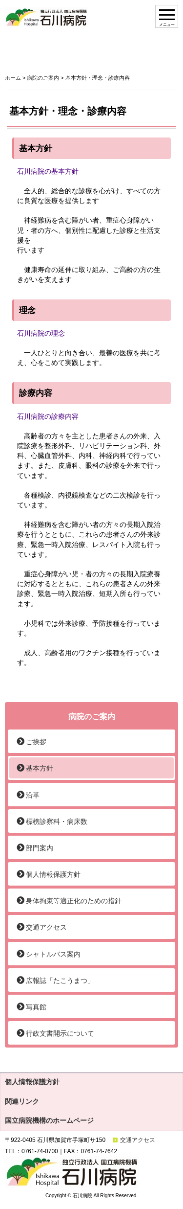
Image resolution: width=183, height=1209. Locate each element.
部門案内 (39, 848)
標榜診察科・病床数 (56, 821)
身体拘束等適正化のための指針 (74, 901)
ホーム (13, 78)
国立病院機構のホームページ (49, 1120)
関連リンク (22, 1101)
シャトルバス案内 (53, 954)
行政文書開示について (60, 1033)
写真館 (36, 1007)
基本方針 (39, 768)
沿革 (33, 795)
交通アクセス (46, 927)
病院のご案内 (43, 78)
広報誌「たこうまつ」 (60, 980)
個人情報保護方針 (53, 874)
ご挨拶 (36, 742)
